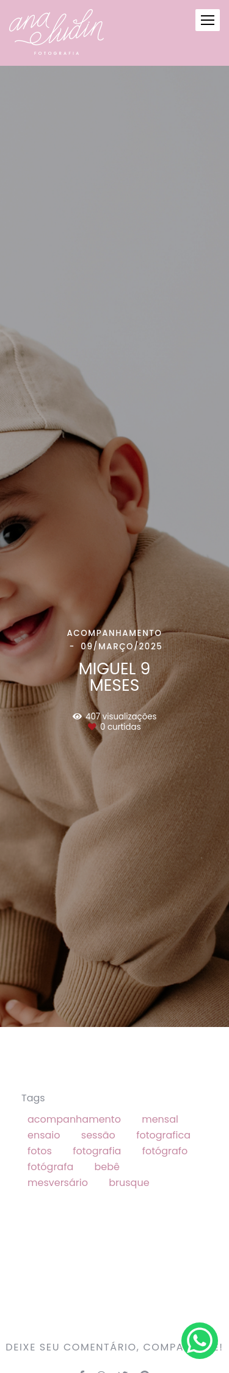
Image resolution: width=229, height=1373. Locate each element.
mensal (160, 1119)
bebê (107, 1167)
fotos (39, 1151)
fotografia (97, 1151)
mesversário (57, 1183)
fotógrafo (165, 1151)
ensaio (43, 1135)
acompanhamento (74, 1119)
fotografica (163, 1135)
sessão (98, 1135)
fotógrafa (50, 1167)
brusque (129, 1183)
